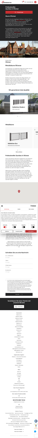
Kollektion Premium (19, 318)
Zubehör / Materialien (19, 365)
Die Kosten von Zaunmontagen (26, 423)
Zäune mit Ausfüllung (19, 326)
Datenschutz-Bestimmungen (19, 385)
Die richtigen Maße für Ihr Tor (19, 426)
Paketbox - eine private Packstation (19, 356)
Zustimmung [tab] (6, 209)
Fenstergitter (19, 360)
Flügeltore (19, 335)
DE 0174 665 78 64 (19, 400)
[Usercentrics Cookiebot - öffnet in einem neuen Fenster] (32, 206)
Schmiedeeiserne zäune (19, 336)
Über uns (19, 371)
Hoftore (19, 331)
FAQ (19, 380)
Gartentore (19, 333)
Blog (19, 378)
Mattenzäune (19, 325)
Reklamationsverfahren (19, 383)
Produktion (19, 375)
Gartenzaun (19, 340)
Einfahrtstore (19, 330)
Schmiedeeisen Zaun (25, 414)
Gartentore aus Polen (19, 413)
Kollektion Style (19, 320)
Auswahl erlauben (19, 231)
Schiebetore (19, 343)
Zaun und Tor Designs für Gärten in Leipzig (19, 421)
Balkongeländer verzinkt (19, 350)
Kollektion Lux (19, 323)
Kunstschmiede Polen (9, 413)
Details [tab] (19, 209)
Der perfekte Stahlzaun (23, 416)
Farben (19, 366)
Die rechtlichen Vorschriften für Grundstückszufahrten (19, 425)
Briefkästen (19, 363)
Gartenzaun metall (19, 342)
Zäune (19, 338)
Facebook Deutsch (19, 407)
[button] (19, 191)
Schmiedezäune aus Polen (15, 414)
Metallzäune (19, 328)
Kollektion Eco (19, 314)
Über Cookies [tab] (31, 209)
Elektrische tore (19, 352)
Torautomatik (19, 361)
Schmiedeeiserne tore (19, 347)
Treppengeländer (19, 358)
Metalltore (19, 345)
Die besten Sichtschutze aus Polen (19, 420)
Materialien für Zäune (26, 418)
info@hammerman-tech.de (19, 402)
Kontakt (19, 381)
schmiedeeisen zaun (14, 416)
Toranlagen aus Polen (28, 413)
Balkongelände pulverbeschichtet (19, 348)
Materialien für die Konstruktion (14, 418)
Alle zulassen (30, 231)
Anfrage (19, 376)
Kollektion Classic (19, 316)
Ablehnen (7, 231)
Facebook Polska (19, 406)
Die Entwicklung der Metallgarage (12, 423)
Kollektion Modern (19, 321)
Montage (19, 373)
